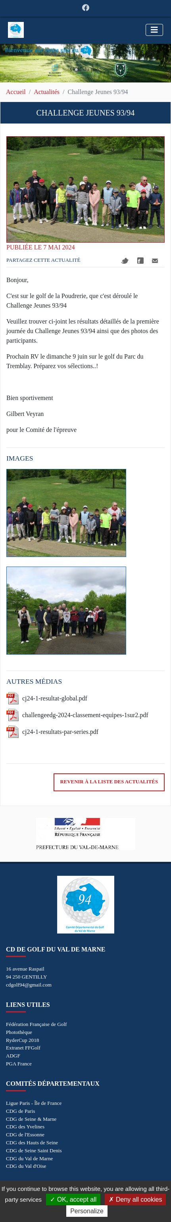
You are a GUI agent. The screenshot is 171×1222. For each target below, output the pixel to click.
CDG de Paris (20, 1111)
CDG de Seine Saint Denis (34, 1150)
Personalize (87, 1211)
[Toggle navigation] (154, 30)
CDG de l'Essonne (25, 1135)
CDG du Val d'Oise (26, 1166)
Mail (155, 261)
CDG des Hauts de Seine (32, 1143)
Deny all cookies (135, 1199)
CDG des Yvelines (25, 1127)
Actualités (47, 91)
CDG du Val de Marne (29, 1158)
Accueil (16, 91)
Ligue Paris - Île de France (33, 1103)
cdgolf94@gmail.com (29, 985)
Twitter (125, 261)
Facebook (140, 260)
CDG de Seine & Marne (31, 1119)
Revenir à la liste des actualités (109, 782)
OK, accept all (73, 1199)
